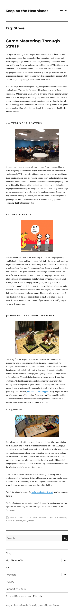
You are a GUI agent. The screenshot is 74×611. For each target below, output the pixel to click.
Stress (31, 521)
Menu (63, 10)
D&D (50, 517)
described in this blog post (38, 391)
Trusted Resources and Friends (24, 596)
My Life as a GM (14, 560)
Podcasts (11, 574)
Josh (12, 517)
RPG (25, 521)
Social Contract (39, 517)
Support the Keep (16, 589)
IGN (8, 567)
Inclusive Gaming (14, 521)
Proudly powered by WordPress (44, 605)
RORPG (10, 581)
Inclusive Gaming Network (42, 492)
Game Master (60, 517)
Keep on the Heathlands (27, 11)
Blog (8, 553)
